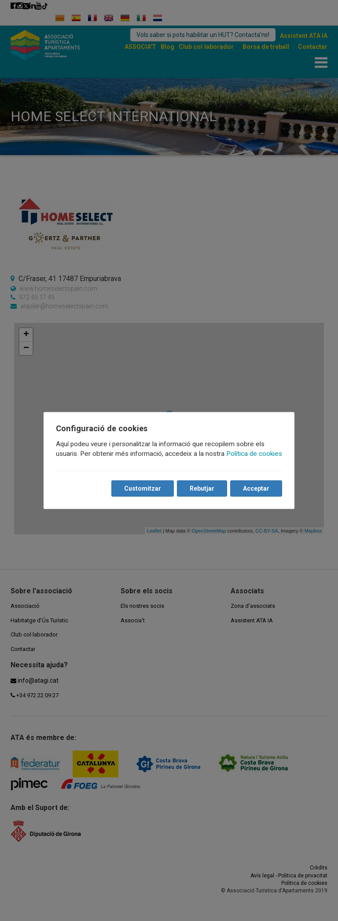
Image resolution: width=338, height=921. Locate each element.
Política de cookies (254, 454)
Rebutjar (202, 488)
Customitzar (142, 488)
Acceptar (256, 488)
